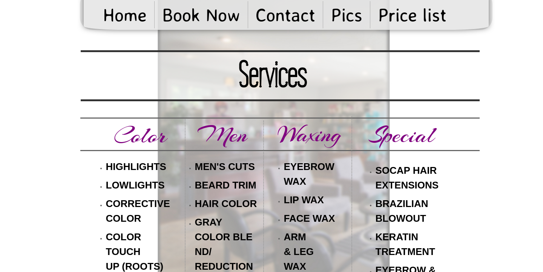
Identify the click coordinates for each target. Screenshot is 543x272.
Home (125, 14)
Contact (285, 14)
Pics (346, 14)
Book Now (201, 14)
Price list (412, 14)
